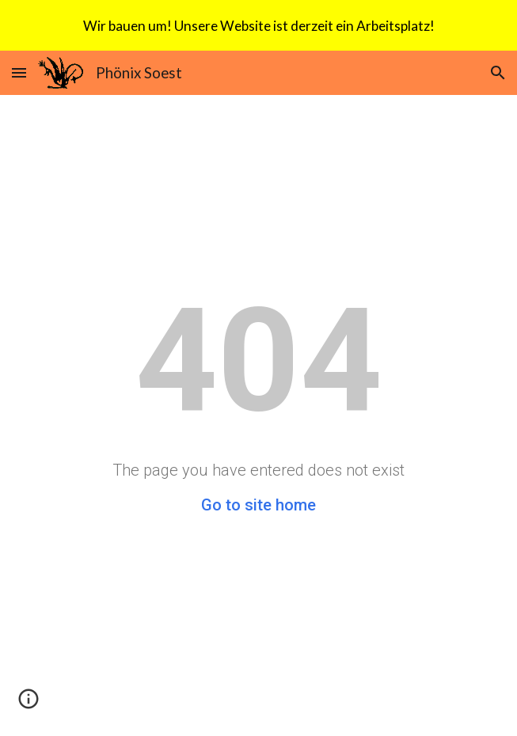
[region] (258, 25)
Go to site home (258, 504)
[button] (19, 72)
